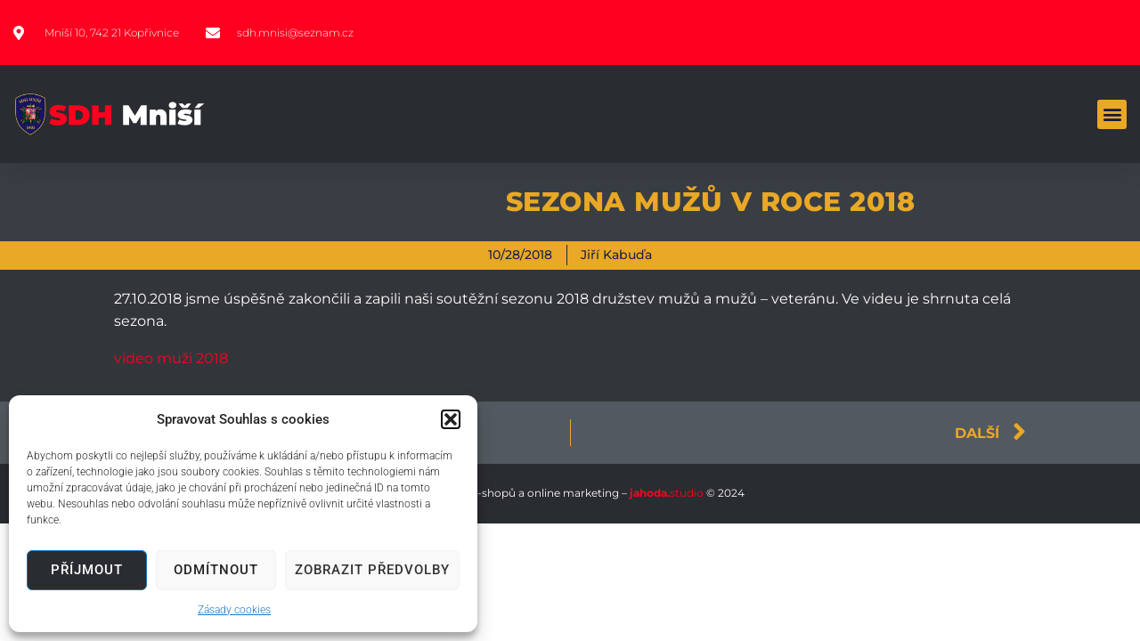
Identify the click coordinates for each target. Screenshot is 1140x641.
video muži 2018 (171, 358)
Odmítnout (216, 570)
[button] (451, 419)
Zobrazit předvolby (372, 570)
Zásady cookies (234, 610)
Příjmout (87, 570)
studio (665, 492)
